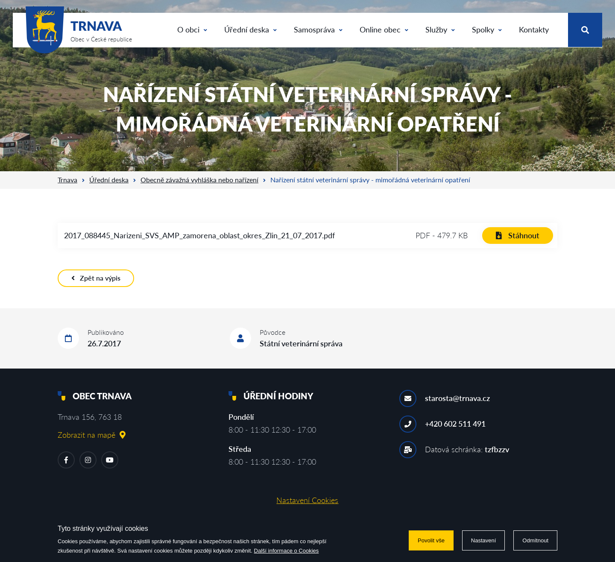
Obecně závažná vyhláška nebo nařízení (199, 180)
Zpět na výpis (95, 278)
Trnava (67, 180)
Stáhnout (517, 235)
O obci (192, 29)
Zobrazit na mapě (92, 434)
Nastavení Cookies (307, 500)
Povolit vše (431, 540)
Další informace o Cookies (286, 550)
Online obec (384, 29)
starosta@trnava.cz (457, 398)
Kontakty (534, 29)
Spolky (487, 29)
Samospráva (318, 29)
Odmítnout (535, 540)
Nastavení (483, 540)
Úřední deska (250, 29)
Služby (440, 29)
